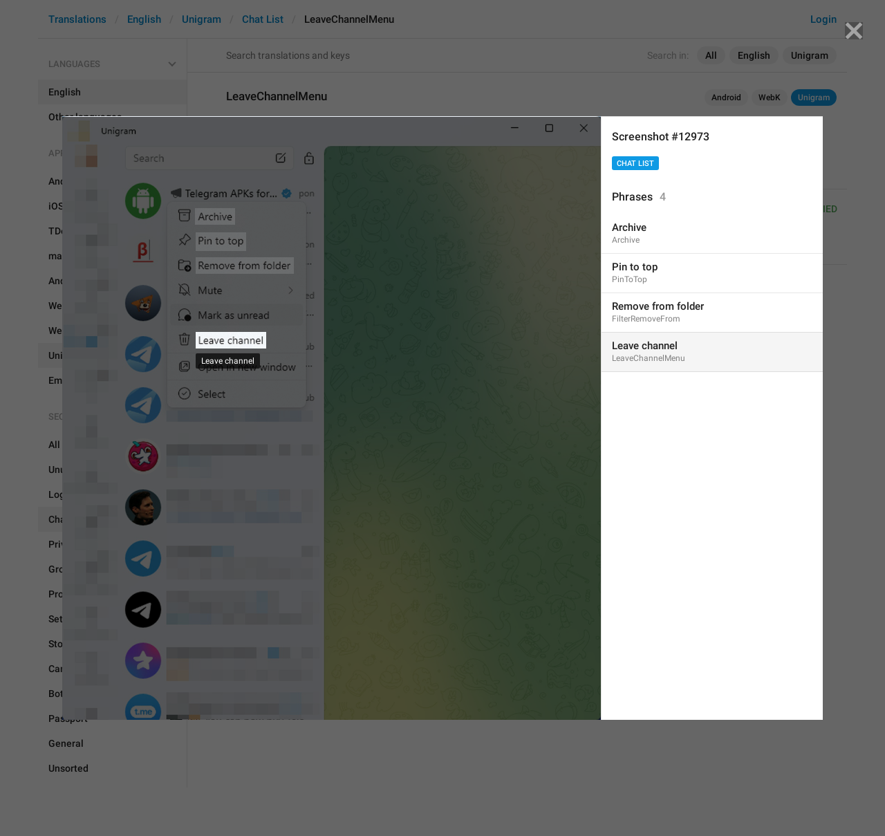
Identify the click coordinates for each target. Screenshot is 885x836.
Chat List (635, 163)
